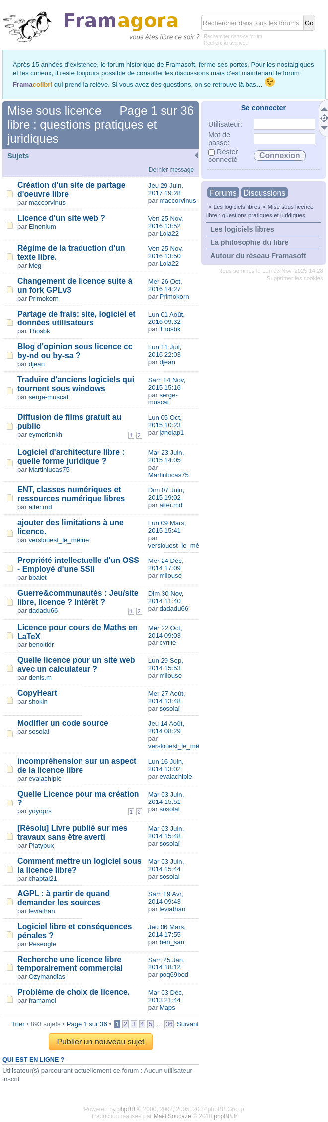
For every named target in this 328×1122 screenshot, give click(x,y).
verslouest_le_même (59, 540)
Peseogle (42, 944)
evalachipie (45, 778)
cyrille (168, 642)
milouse (171, 575)
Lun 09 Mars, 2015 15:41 (167, 526)
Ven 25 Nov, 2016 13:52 (165, 222)
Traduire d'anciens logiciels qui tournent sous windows (75, 384)
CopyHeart (37, 693)
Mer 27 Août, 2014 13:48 (166, 697)
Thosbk (39, 331)
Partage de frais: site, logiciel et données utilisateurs (76, 318)
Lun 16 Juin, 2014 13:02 (166, 765)
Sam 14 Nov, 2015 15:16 (166, 383)
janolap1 (172, 432)
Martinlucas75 (49, 469)
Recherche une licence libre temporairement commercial (70, 963)
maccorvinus (47, 202)
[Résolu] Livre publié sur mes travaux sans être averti (72, 832)
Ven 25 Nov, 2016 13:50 (165, 252)
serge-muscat (49, 397)
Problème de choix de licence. (73, 992)
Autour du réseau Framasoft (258, 256)
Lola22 (169, 233)
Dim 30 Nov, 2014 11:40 (166, 597)
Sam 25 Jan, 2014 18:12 (166, 963)
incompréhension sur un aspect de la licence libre (76, 765)
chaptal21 (43, 878)
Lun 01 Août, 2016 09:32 (166, 318)
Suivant (188, 1024)
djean (37, 364)
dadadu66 (43, 610)
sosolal (170, 708)
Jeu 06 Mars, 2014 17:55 (167, 930)
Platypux (41, 845)
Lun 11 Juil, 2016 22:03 (164, 350)
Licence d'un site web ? (61, 218)
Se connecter (263, 108)
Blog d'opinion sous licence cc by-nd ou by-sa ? (75, 351)
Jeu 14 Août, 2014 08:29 (166, 727)
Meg (35, 265)
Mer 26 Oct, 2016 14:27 (165, 285)
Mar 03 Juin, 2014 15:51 (166, 798)
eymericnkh (45, 434)
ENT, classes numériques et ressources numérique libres (71, 494)
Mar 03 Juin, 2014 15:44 (166, 865)
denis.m (40, 677)
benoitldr (41, 644)
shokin (38, 701)
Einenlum (42, 226)
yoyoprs (40, 811)
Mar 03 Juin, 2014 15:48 (166, 832)
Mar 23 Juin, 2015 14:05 (166, 456)
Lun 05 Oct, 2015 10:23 (165, 421)
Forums (223, 193)
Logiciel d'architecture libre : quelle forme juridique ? (71, 456)
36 (169, 1024)
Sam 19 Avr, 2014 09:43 (165, 897)
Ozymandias (47, 976)
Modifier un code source (62, 723)
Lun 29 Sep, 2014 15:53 (165, 664)
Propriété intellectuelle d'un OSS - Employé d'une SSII (78, 564)
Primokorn (44, 298)
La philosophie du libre (249, 242)
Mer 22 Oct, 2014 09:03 (165, 631)
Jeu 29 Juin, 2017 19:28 (165, 189)
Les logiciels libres (236, 206)
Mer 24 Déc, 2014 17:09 (166, 564)
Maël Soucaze (172, 1116)
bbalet (38, 577)
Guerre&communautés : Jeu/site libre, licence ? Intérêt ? (78, 597)
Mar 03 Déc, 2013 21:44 (166, 996)
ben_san (172, 942)
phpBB (126, 1109)
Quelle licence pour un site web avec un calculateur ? (76, 664)
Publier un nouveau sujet (100, 1042)
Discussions (264, 193)
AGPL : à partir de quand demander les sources (63, 898)
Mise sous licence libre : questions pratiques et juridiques (82, 124)
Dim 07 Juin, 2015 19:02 (166, 493)
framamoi (42, 1000)
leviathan (42, 911)
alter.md (40, 507)
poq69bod (174, 974)
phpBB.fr (225, 1116)
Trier (18, 1024)
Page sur (157, 110)
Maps (167, 1007)
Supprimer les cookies (295, 278)
